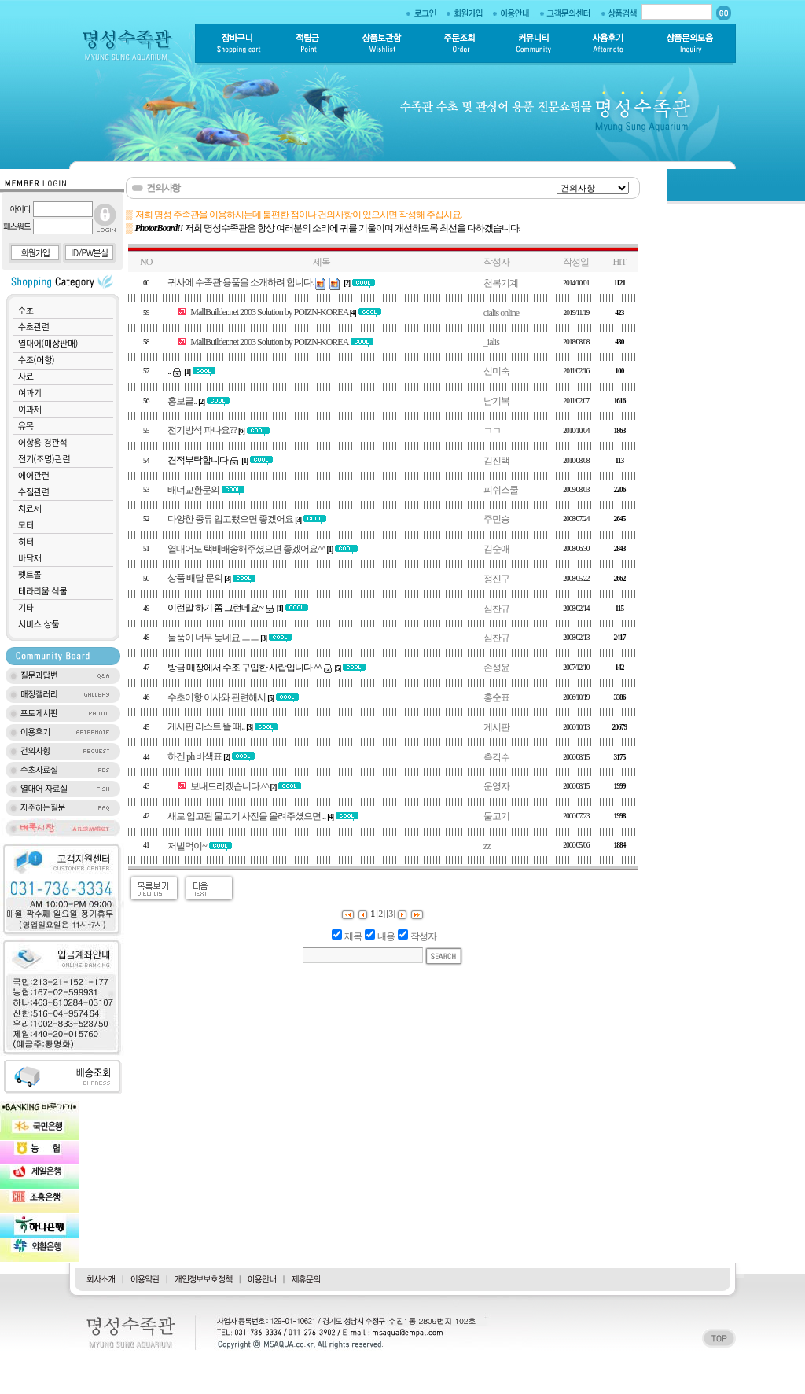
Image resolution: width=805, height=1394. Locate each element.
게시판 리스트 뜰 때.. (205, 726)
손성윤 (496, 667)
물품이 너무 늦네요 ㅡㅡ (213, 637)
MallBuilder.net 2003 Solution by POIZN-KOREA (268, 312)
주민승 (496, 518)
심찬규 (496, 608)
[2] (380, 913)
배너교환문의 (193, 489)
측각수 (496, 757)
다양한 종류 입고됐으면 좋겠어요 (230, 518)
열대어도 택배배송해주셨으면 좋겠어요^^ (246, 548)
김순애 (496, 548)
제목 (353, 936)
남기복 (496, 400)
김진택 (496, 460)
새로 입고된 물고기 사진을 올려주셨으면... (246, 816)
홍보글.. (182, 400)
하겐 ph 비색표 (194, 756)
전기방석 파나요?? (202, 430)
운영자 (496, 786)
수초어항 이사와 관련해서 (216, 697)
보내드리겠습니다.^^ (229, 786)
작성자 (423, 936)
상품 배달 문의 (194, 577)
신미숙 (496, 371)
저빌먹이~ (187, 845)
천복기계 (500, 283)
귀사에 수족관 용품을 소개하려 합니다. (240, 282)
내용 (386, 936)
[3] (390, 913)
